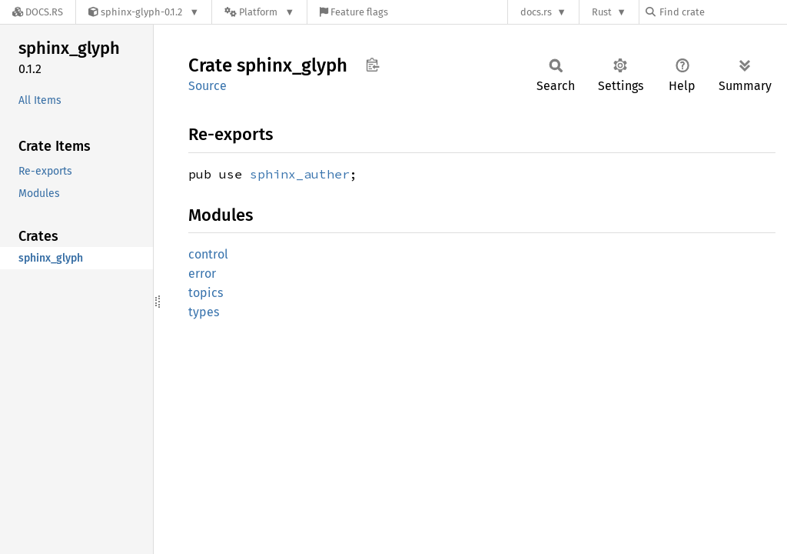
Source (207, 85)
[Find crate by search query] (722, 12)
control (208, 254)
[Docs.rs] (37, 12)
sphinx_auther (300, 174)
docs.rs (536, 12)
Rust (602, 12)
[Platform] (259, 12)
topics (205, 292)
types (203, 312)
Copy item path (372, 65)
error (202, 273)
